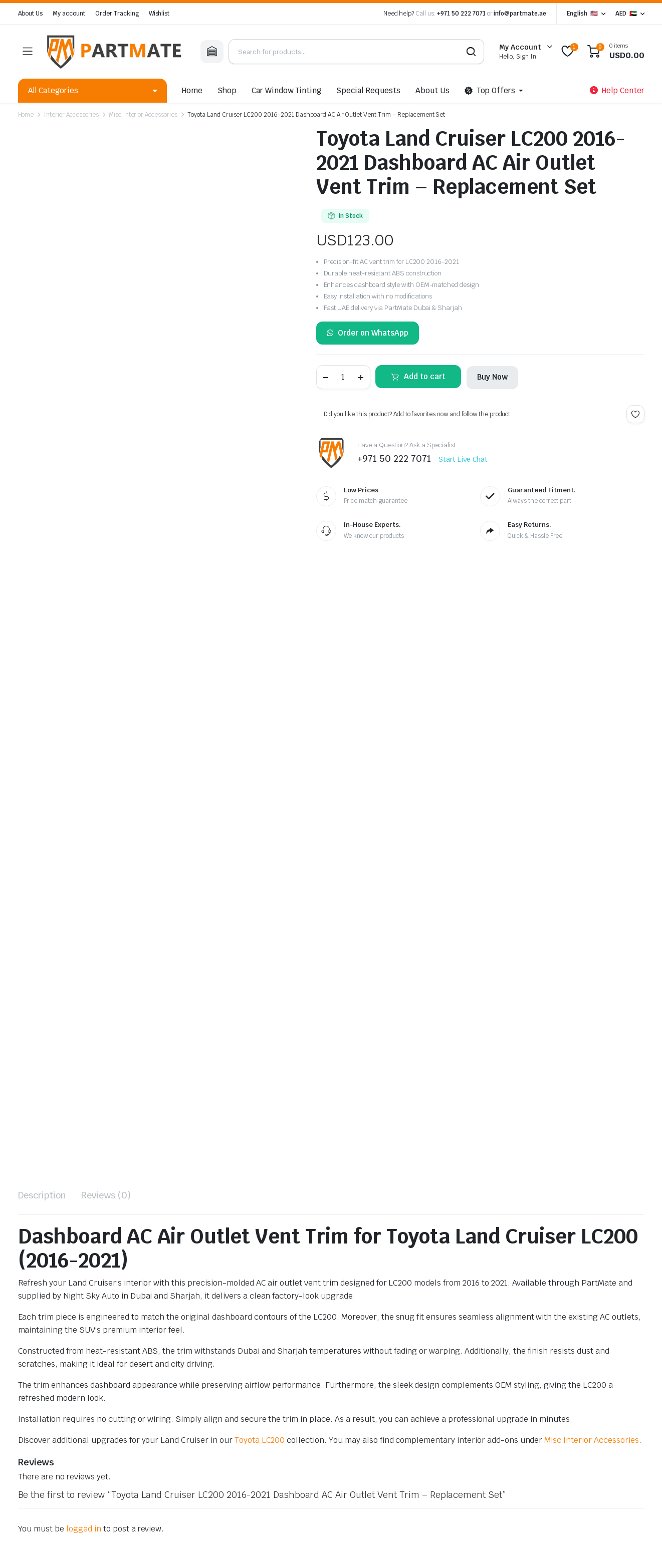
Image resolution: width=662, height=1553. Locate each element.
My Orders (463, 1354)
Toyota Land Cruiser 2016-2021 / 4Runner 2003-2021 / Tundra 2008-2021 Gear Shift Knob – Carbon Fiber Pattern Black (321, 1130)
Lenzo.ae (249, 1499)
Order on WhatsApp (367, 333)
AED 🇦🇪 (626, 14)
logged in (83, 926)
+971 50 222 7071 (461, 14)
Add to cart (425, 376)
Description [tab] (42, 592)
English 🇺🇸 (582, 14)
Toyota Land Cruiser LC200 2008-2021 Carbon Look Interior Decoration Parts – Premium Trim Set (66, 1130)
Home (192, 90)
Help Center (466, 1312)
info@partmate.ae (520, 14)
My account (69, 14)
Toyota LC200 (260, 837)
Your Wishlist (467, 1368)
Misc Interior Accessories (143, 115)
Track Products (471, 1340)
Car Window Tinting (286, 90)
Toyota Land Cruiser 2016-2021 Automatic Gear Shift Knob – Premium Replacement (196, 1125)
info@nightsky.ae (49, 1392)
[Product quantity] (343, 377)
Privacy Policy (39, 1483)
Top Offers (490, 91)
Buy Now (492, 377)
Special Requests (368, 90)
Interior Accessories (71, 115)
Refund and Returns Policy (242, 1483)
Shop (227, 90)
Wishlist (159, 14)
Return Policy (468, 1382)
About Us (30, 14)
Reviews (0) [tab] (106, 592)
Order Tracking (117, 14)
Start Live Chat (463, 459)
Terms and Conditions (159, 1483)
